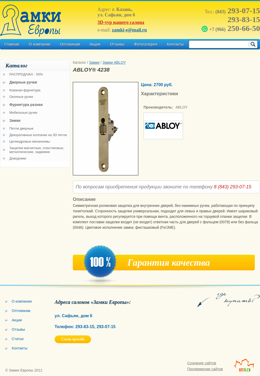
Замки (94, 62)
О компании (39, 44)
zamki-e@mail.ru (129, 30)
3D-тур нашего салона (121, 22)
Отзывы (117, 44)
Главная (11, 44)
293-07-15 (238, 10)
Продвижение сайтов (205, 369)
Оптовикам (70, 44)
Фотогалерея (145, 44)
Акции (95, 44)
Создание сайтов (201, 363)
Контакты (175, 44)
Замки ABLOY (114, 62)
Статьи (17, 339)
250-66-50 (231, 28)
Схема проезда (72, 339)
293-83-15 (244, 19)
